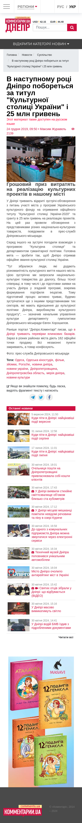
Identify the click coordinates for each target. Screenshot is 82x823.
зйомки (12, 364)
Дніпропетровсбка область (25, 373)
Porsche (24, 364)
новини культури (18, 377)
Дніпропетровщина (43, 368)
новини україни (17, 368)
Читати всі (66, 637)
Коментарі (60, 806)
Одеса (19, 360)
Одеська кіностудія (39, 360)
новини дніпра (42, 364)
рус (60, 7)
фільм (59, 360)
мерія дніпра (55, 373)
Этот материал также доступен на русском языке (37, 122)
